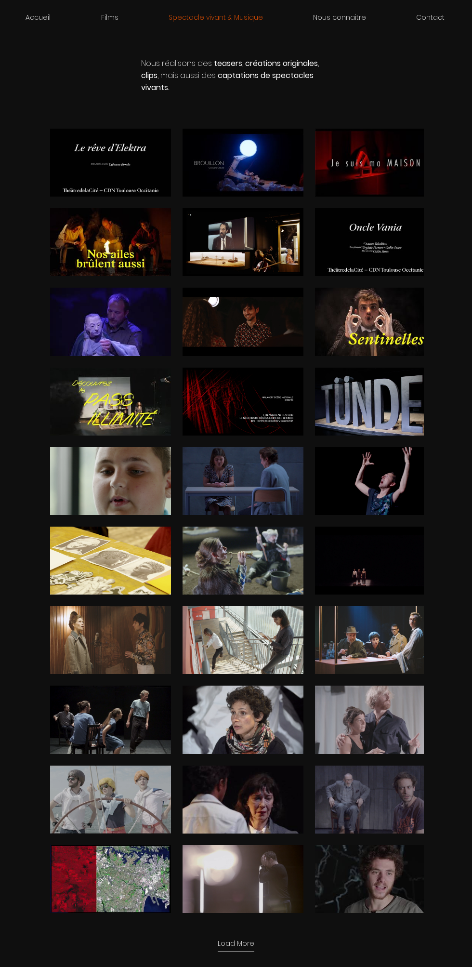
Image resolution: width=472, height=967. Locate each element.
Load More (236, 943)
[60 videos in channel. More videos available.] (236, 521)
